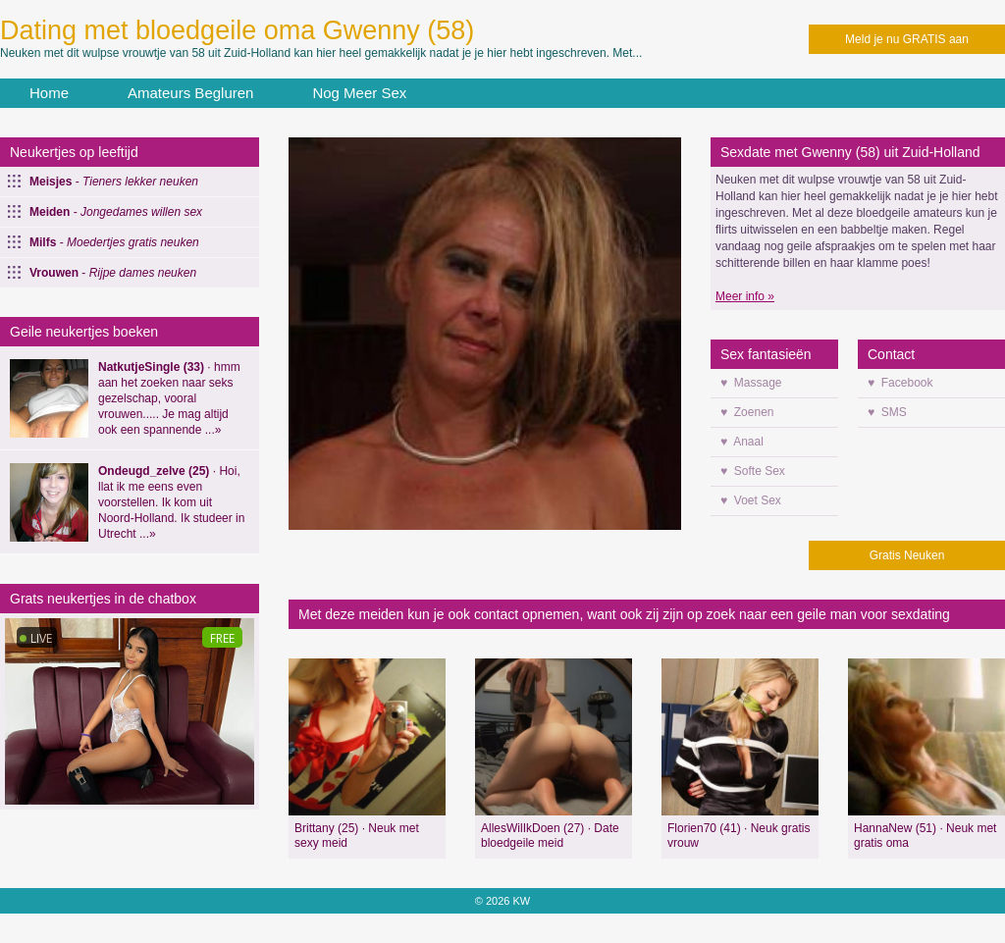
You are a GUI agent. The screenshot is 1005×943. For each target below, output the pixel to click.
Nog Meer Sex (359, 92)
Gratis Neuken (907, 555)
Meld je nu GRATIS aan (907, 39)
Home (49, 92)
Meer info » (744, 296)
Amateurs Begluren (190, 92)
